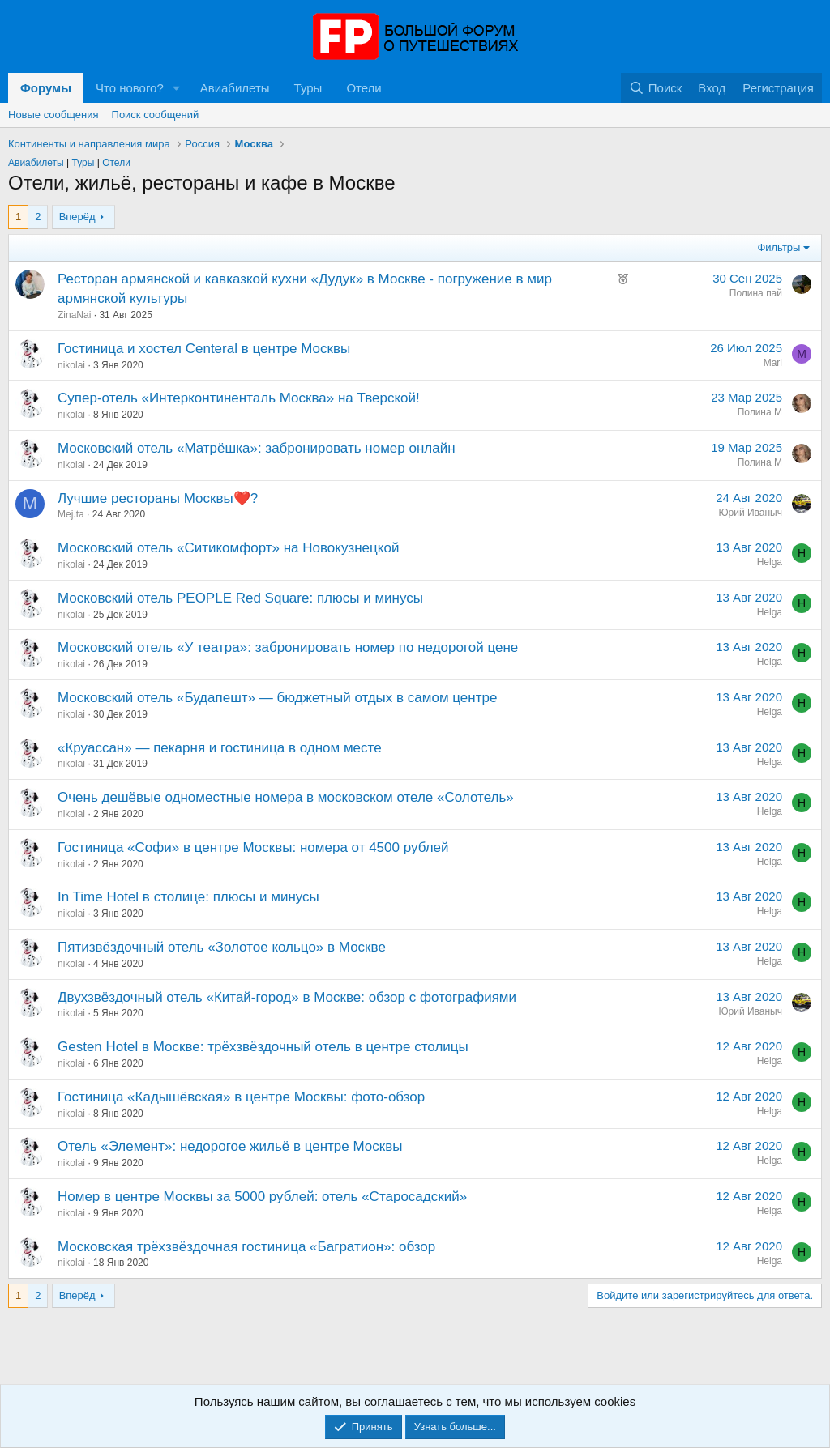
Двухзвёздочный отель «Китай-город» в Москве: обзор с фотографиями (287, 997)
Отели (363, 88)
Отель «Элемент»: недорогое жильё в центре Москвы (230, 1146)
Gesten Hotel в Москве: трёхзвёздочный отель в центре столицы (263, 1046)
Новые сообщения (53, 115)
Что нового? (130, 88)
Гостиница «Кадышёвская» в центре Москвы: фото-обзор (241, 1097)
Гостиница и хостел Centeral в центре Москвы (204, 348)
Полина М (760, 412)
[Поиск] (655, 88)
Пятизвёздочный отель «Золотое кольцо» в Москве (222, 947)
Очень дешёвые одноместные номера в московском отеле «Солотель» (286, 797)
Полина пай (755, 293)
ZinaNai (74, 315)
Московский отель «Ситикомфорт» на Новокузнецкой (228, 548)
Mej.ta (71, 514)
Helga (769, 562)
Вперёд (77, 217)
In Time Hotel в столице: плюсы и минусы (188, 897)
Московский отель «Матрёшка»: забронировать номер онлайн (257, 448)
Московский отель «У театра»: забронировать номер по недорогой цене (288, 647)
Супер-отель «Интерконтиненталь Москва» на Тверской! (239, 398)
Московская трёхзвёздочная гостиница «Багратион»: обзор (246, 1246)
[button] (176, 88)
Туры (308, 88)
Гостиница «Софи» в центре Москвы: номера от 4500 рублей (253, 847)
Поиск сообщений (155, 115)
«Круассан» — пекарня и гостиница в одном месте (220, 748)
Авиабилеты (235, 88)
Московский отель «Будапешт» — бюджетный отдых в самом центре (277, 697)
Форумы (45, 88)
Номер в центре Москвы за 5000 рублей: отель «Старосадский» (262, 1196)
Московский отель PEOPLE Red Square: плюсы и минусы (240, 598)
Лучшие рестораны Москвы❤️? (158, 498)
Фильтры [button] (778, 247)
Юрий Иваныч (750, 512)
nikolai (71, 365)
